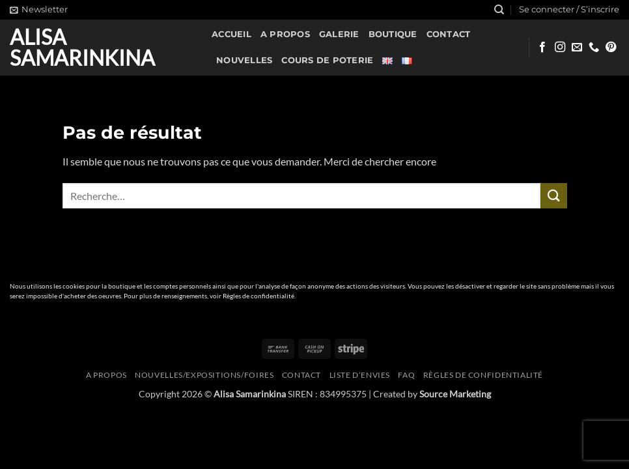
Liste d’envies (360, 375)
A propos (285, 34)
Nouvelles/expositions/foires (204, 375)
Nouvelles (244, 60)
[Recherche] (499, 10)
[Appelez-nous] (594, 47)
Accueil (231, 34)
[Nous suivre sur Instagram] (560, 47)
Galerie (339, 34)
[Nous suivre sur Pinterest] (611, 47)
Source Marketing (455, 393)
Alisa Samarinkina (82, 47)
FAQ (406, 375)
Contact (448, 34)
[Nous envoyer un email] (577, 47)
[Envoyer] (553, 195)
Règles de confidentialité (258, 296)
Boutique (393, 34)
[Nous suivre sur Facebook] (542, 47)
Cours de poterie (327, 60)
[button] (39, 10)
